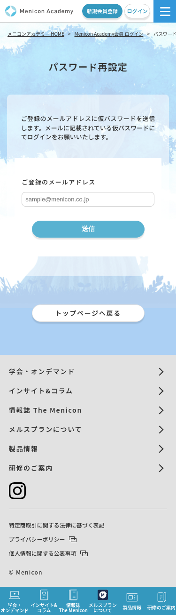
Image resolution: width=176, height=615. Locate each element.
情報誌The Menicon (73, 601)
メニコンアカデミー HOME (36, 33)
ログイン (137, 11)
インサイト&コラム (41, 390)
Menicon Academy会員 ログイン (109, 33)
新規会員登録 (102, 11)
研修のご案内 (31, 467)
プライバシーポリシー (43, 539)
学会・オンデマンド (42, 371)
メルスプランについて (45, 429)
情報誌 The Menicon (45, 410)
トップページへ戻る (88, 313)
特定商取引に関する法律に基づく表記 (57, 525)
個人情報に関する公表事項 (48, 553)
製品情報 (23, 448)
